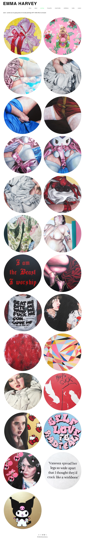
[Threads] (42, 534)
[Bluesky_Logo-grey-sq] (44, 534)
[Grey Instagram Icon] (39, 534)
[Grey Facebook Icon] (40, 534)
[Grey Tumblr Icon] (46, 534)
